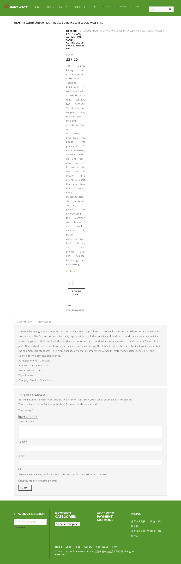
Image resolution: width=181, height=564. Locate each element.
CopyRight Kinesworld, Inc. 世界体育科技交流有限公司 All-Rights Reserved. (94, 553)
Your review (26, 421)
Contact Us (102, 546)
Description (25, 321)
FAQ (114, 546)
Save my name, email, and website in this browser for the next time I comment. (63, 474)
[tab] (24, 321)
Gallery (88, 546)
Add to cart (76, 293)
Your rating (25, 410)
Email (22, 455)
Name (22, 441)
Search (21, 527)
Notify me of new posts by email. (39, 480)
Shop (69, 546)
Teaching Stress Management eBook (80, 31)
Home (58, 546)
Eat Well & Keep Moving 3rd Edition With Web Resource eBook (83, 31)
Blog (77, 546)
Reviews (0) (45, 321)
